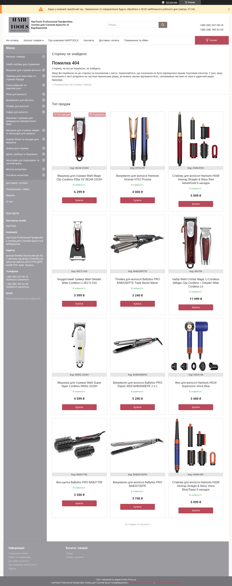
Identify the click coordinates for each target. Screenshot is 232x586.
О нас (9, 201)
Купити (79, 200)
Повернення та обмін (136, 40)
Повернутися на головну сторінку (72, 84)
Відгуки (10, 195)
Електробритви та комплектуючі (16, 87)
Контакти (89, 40)
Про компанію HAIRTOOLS (63, 40)
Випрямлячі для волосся (20, 100)
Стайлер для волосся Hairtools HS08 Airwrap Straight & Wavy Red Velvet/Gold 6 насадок (195, 179)
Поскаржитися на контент (141, 582)
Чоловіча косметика (17, 175)
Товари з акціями (75, 557)
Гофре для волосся (17, 112)
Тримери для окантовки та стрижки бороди (21, 78)
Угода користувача (18, 553)
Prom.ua (132, 579)
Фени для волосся (16, 94)
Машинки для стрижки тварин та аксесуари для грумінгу (23, 132)
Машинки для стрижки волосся (23, 70)
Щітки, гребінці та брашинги (21, 154)
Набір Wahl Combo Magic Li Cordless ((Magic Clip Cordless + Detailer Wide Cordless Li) (195, 283)
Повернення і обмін (17, 189)
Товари (69, 553)
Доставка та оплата (19, 561)
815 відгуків (171, 2)
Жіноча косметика (16, 169)
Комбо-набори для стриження (23, 64)
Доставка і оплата (109, 40)
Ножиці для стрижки (17, 148)
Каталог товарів (32, 40)
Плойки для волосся (17, 106)
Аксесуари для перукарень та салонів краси (22, 162)
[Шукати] (163, 25)
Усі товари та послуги (137, 524)
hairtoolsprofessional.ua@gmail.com (25, 298)
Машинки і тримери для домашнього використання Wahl (21, 121)
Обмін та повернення (20, 557)
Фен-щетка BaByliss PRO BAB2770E (79, 482)
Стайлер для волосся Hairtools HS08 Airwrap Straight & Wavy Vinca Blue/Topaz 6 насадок (195, 486)
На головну (12, 40)
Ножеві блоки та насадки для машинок (22, 141)
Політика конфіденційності (168, 582)
